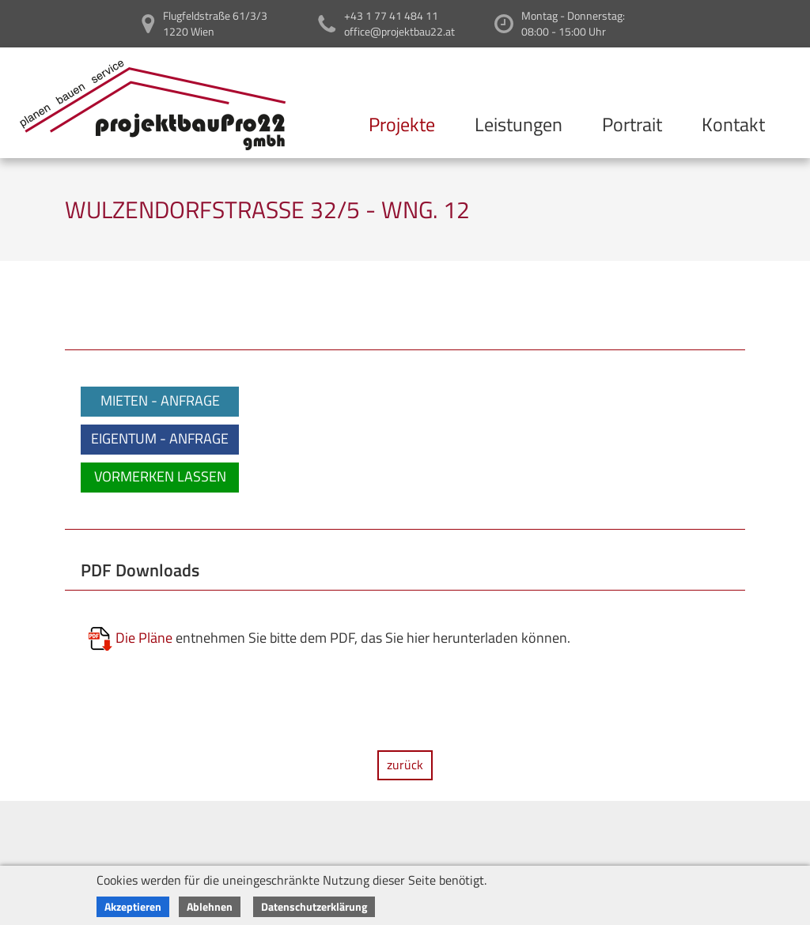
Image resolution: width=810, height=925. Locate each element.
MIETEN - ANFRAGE (160, 400)
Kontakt (733, 124)
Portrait (632, 124)
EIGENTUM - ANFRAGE (160, 438)
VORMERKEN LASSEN (160, 476)
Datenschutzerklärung (314, 906)
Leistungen (518, 124)
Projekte (402, 124)
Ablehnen (210, 906)
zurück (405, 764)
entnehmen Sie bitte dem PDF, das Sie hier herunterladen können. (329, 639)
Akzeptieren (132, 906)
